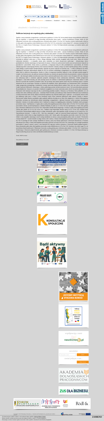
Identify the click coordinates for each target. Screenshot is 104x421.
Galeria (69, 20)
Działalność (57, 20)
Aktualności (40, 20)
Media (63, 20)
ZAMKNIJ (97, 417)
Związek (33, 20)
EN (56, 16)
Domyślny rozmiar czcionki (42, 16)
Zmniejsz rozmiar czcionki (38, 16)
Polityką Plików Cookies (40, 416)
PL (52, 16)
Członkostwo (48, 20)
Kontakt (75, 20)
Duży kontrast (48, 16)
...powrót (22, 144)
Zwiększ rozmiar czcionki (45, 16)
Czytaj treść (30, 16)
